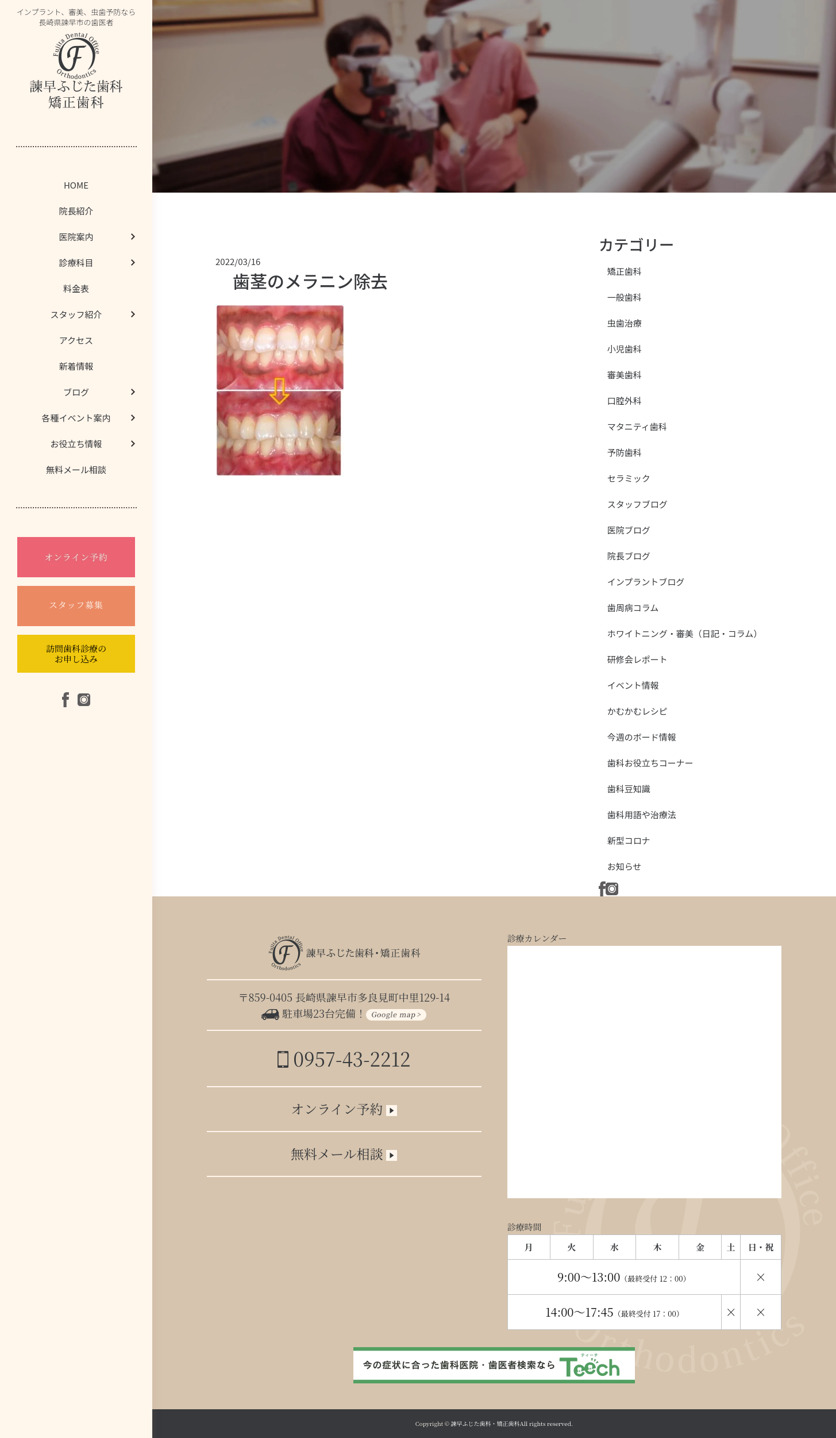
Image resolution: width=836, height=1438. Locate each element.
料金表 (76, 288)
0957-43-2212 (344, 1058)
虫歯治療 (624, 323)
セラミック (628, 478)
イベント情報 (633, 685)
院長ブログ (628, 556)
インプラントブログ (646, 582)
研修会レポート (637, 659)
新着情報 (76, 366)
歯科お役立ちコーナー (650, 763)
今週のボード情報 (641, 737)
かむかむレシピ (637, 711)
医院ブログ (628, 530)
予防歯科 (624, 452)
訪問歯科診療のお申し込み (76, 653)
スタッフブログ (637, 504)
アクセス (76, 340)
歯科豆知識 (628, 789)
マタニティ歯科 (637, 426)
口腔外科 (624, 400)
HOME (76, 185)
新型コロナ (628, 840)
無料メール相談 (76, 469)
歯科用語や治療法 (641, 814)
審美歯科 (624, 375)
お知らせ (624, 866)
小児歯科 (624, 349)
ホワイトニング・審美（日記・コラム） (684, 633)
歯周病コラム (633, 607)
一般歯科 (624, 297)
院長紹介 (76, 211)
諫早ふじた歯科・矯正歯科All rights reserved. (512, 1423)
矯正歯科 (624, 271)
